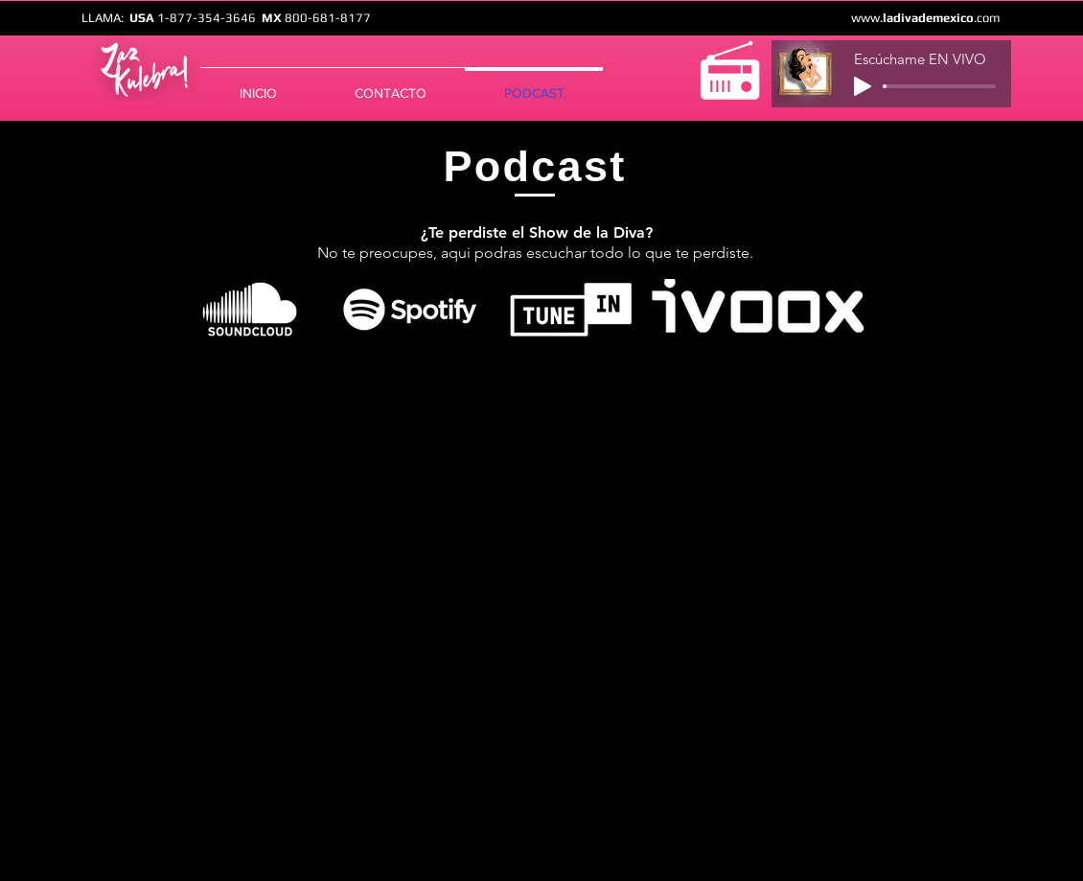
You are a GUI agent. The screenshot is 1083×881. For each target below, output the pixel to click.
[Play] (862, 86)
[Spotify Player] (535, 565)
